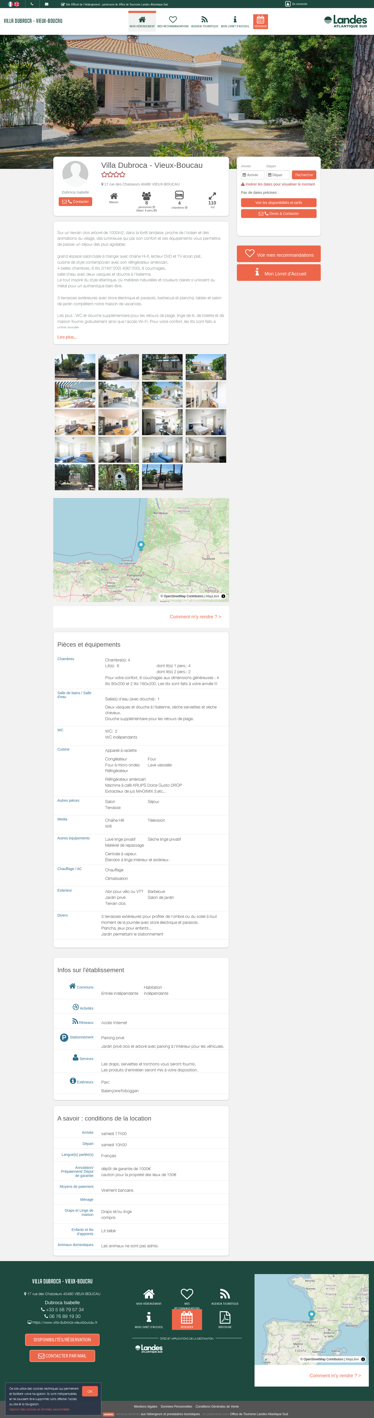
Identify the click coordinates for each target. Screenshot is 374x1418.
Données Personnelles (176, 1406)
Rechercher (304, 175)
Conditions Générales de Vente (217, 1406)
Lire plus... (67, 337)
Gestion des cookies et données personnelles (39, 1409)
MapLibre (212, 596)
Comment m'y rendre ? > (195, 616)
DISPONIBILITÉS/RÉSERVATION (62, 1339)
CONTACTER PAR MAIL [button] (62, 1356)
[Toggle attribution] (223, 596)
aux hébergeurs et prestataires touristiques (170, 1414)
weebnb (108, 1414)
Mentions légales (145, 1406)
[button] (75, 201)
